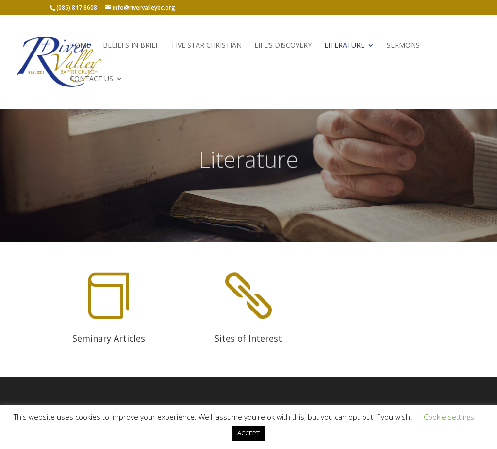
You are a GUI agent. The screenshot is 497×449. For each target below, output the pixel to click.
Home (80, 46)
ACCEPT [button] (248, 433)
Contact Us (91, 79)
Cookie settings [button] (449, 417)
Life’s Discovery (283, 46)
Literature (344, 46)
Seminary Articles (108, 338)
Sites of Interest (248, 338)
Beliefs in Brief (131, 46)
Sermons (403, 46)
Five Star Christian (207, 46)
